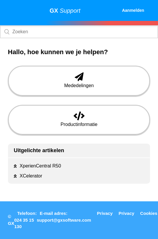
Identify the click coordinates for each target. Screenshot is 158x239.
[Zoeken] (79, 31)
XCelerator (31, 175)
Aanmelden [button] (133, 10)
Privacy (105, 213)
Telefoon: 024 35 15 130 (25, 220)
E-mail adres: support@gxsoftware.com (64, 217)
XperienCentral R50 (40, 165)
